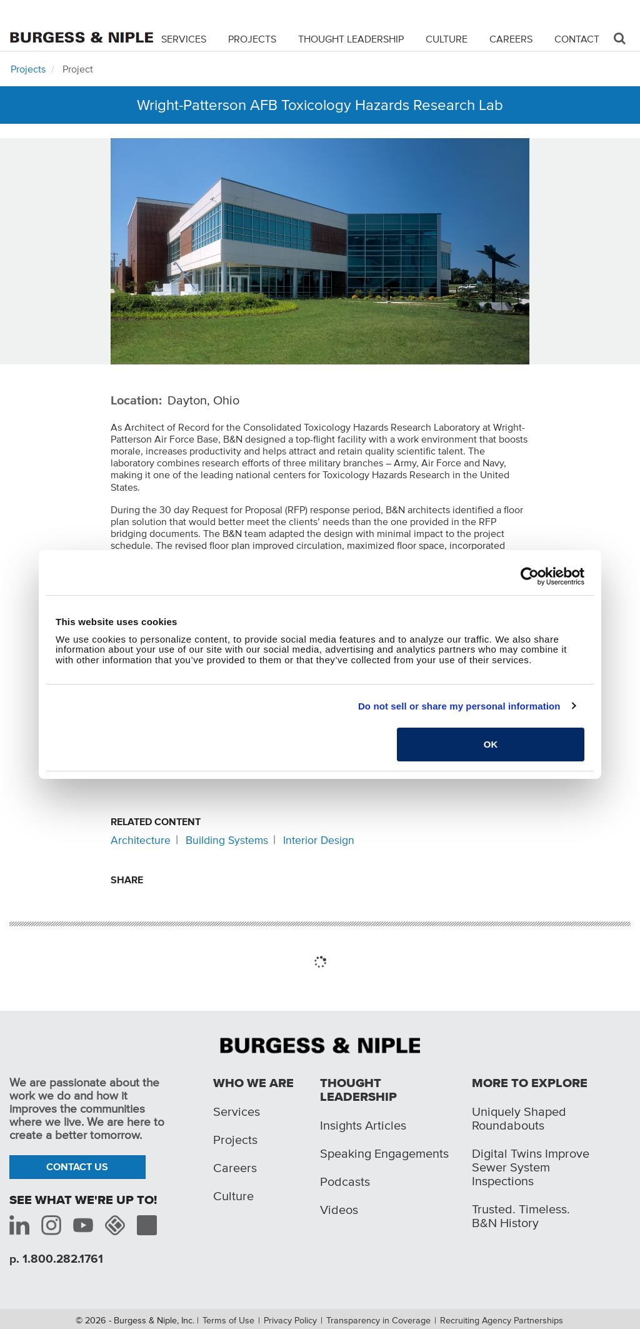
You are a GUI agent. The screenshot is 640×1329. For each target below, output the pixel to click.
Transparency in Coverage (378, 1320)
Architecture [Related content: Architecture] (141, 840)
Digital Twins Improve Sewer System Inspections (530, 1167)
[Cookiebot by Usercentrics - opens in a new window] (529, 576)
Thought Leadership (351, 38)
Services (183, 38)
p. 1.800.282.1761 (56, 1258)
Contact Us (77, 1166)
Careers (510, 38)
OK (491, 744)
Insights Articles (363, 1125)
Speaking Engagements (384, 1153)
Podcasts (345, 1181)
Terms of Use (228, 1320)
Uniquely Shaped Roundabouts (519, 1118)
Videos (339, 1209)
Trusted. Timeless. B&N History (521, 1216)
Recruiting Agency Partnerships (501, 1320)
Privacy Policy (290, 1320)
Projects (252, 38)
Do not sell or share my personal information (459, 706)
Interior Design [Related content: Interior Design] (318, 840)
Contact (576, 38)
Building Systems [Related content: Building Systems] (227, 840)
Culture (447, 38)
